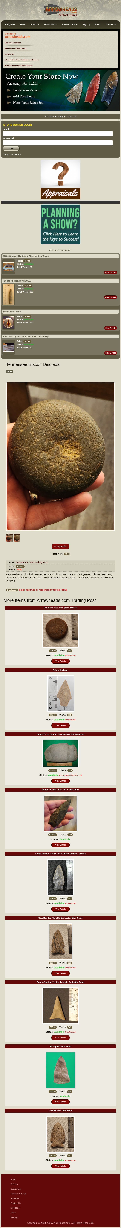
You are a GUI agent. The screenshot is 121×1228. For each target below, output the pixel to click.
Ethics (13, 1212)
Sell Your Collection (13, 43)
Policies (14, 1184)
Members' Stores (70, 25)
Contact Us (111, 25)
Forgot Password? (12, 154)
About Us (34, 25)
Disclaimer (15, 1208)
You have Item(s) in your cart (60, 116)
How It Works (50, 25)
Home (22, 25)
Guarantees (16, 1189)
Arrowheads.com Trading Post (31, 562)
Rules (13, 1179)
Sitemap (14, 1217)
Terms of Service (18, 1193)
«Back (9, 371)
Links (98, 25)
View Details (110, 272)
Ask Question (60, 546)
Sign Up (86, 25)
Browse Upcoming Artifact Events (19, 65)
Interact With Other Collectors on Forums (22, 60)
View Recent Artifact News (15, 48)
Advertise (14, 1198)
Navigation (10, 25)
